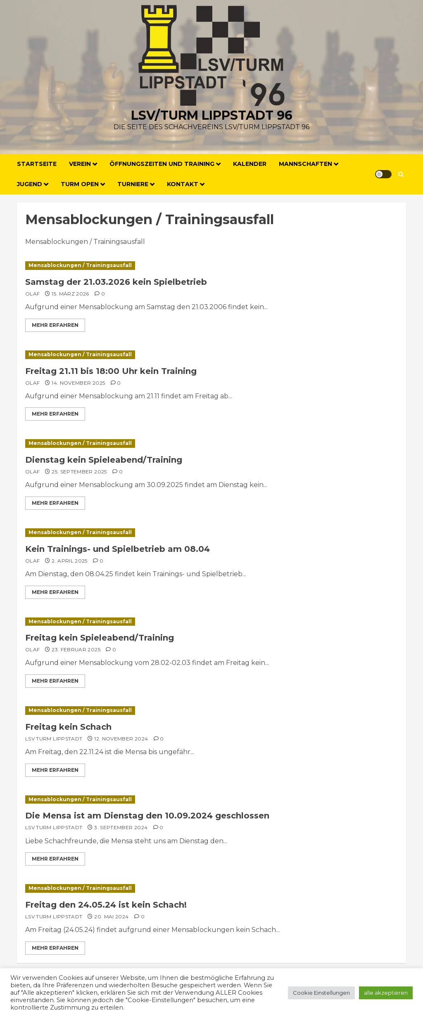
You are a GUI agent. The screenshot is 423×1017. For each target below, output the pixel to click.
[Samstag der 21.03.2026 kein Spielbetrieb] (211, 265)
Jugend (29, 184)
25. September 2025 (79, 471)
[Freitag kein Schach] (211, 710)
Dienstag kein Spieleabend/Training (103, 460)
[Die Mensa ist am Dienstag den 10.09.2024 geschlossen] (211, 799)
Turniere (132, 184)
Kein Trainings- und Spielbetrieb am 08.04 (117, 549)
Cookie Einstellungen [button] (321, 992)
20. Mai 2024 (111, 916)
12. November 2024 (121, 739)
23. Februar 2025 (76, 649)
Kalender (249, 164)
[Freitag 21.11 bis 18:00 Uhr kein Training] (211, 354)
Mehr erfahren (55, 325)
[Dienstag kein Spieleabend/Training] (211, 443)
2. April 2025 (70, 561)
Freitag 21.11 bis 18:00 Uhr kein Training (111, 371)
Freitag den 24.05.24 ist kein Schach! (106, 905)
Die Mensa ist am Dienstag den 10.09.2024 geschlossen (147, 816)
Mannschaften (305, 164)
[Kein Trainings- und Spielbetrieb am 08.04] (211, 532)
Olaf (32, 294)
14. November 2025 (78, 383)
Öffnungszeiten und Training (161, 164)
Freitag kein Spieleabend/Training (99, 638)
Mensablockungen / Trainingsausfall (80, 265)
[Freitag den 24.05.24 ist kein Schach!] (211, 888)
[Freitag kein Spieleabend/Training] (211, 621)
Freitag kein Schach (68, 727)
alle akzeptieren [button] (386, 992)
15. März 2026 (70, 294)
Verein (80, 164)
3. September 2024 (120, 827)
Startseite (37, 164)
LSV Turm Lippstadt (53, 739)
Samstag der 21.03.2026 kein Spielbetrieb (116, 282)
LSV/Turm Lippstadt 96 (211, 115)
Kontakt (182, 184)
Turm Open (80, 184)
